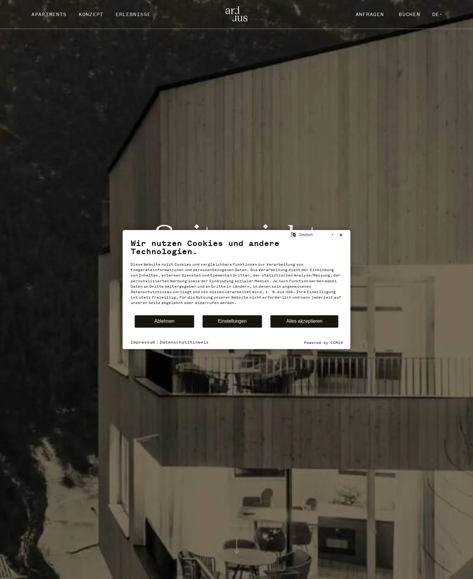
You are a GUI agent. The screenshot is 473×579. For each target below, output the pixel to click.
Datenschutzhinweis (184, 342)
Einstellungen (232, 321)
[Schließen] (341, 234)
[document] (237, 276)
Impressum (143, 342)
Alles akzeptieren (304, 321)
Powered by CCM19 (323, 342)
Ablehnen (164, 321)
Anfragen (370, 14)
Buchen (409, 14)
